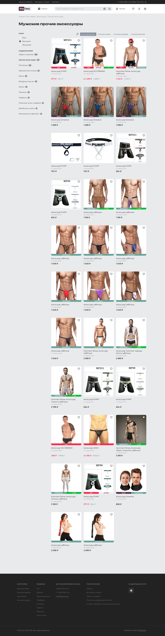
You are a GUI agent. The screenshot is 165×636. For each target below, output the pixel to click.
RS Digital (142, 630)
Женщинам (26, 45)
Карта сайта (41, 615)
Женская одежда (23, 600)
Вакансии (40, 612)
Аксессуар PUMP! (58, 71)
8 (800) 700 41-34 (137, 2)
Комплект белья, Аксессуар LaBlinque (128, 72)
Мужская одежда (23, 592)
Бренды (40, 592)
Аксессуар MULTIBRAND (94, 71)
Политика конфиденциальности (99, 600)
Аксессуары (21, 596)
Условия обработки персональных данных (103, 604)
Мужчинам (26, 41)
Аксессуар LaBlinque (93, 212)
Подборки (41, 600)
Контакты (55, 2)
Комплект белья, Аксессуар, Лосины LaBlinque (63, 498)
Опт (38, 589)
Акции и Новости (25, 2)
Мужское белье (23, 589)
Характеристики (43, 596)
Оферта (90, 589)
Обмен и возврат (93, 596)
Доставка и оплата (42, 2)
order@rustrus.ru (62, 596)
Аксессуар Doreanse (60, 120)
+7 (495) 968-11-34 (124, 2)
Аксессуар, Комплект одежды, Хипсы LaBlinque (129, 352)
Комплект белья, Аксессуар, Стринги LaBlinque (63, 400)
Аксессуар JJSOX (91, 448)
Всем (24, 38)
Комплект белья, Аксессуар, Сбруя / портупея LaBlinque (128, 449)
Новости (40, 608)
